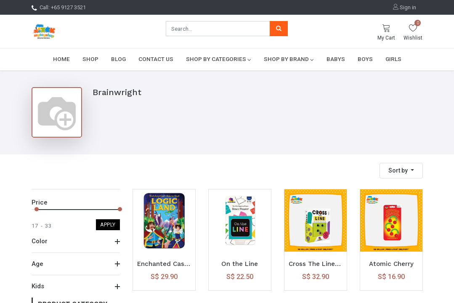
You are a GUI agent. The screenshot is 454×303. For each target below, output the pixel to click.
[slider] (37, 209)
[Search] (279, 28)
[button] (401, 170)
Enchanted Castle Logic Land (164, 264)
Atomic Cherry (391, 264)
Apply (108, 225)
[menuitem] (61, 58)
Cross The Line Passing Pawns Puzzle (315, 264)
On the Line (239, 264)
